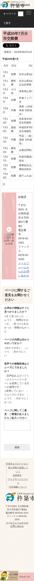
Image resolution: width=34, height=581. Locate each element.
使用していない (14, 390)
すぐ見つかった (14, 316)
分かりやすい (13, 347)
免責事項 (17, 475)
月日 (5, 65)
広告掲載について (18, 487)
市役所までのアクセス (17, 463)
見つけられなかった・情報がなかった (16, 327)
